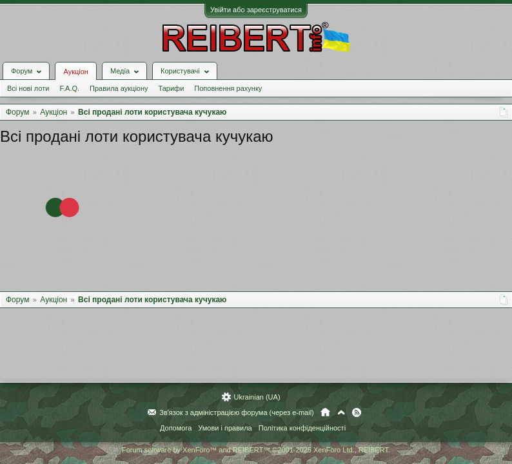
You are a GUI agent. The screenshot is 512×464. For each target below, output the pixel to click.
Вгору (341, 412)
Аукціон (75, 71)
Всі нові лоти (28, 88)
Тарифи (171, 88)
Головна (325, 412)
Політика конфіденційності (302, 428)
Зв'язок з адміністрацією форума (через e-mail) (236, 412)
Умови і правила (224, 428)
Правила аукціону (119, 88)
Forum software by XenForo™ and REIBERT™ (256, 450)
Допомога (176, 428)
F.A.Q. (69, 88)
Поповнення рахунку (228, 88)
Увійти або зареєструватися (256, 10)
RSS (356, 412)
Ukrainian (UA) (256, 397)
